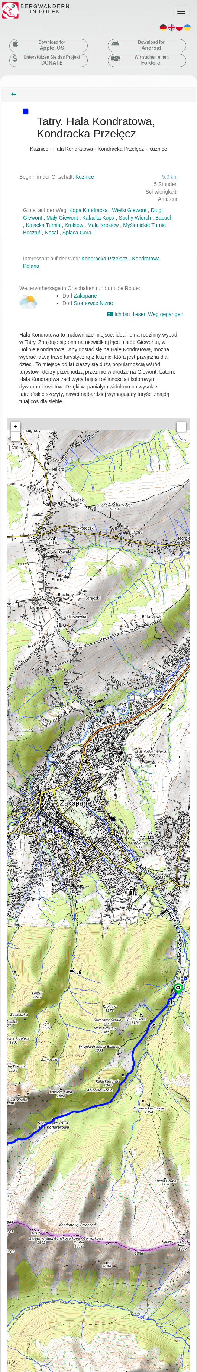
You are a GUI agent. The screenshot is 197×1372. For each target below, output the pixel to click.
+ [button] (16, 426)
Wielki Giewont (129, 210)
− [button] (16, 436)
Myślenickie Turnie (144, 225)
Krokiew (74, 225)
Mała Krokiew (103, 225)
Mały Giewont (62, 218)
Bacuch (164, 218)
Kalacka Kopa (98, 218)
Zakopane (85, 296)
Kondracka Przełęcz (104, 258)
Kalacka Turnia (43, 225)
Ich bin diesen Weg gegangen (145, 314)
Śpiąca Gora (76, 232)
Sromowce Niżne (93, 303)
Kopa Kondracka (88, 210)
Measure (181, 427)
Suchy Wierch (135, 218)
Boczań (32, 232)
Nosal (51, 232)
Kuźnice (84, 177)
